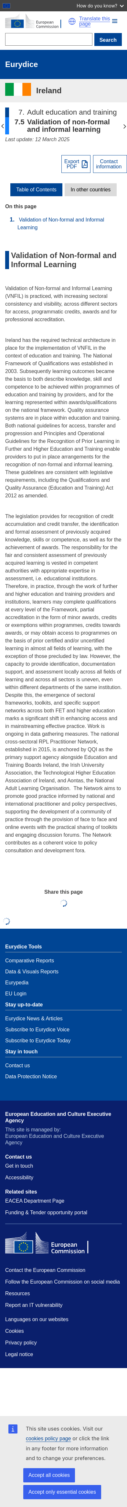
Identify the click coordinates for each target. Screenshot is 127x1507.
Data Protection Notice (31, 1076)
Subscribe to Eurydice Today (37, 1040)
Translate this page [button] (94, 21)
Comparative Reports (29, 960)
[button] (114, 21)
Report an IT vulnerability (34, 1305)
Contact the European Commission (45, 1270)
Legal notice (19, 1354)
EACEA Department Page (34, 1201)
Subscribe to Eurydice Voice (37, 1029)
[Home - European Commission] (36, 21)
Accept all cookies (49, 1475)
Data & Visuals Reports (31, 971)
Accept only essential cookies (62, 1492)
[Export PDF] (75, 164)
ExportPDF (71, 164)
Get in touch (19, 1166)
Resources (17, 1293)
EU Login (15, 993)
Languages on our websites (37, 1319)
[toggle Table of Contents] (36, 189)
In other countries (91, 189)
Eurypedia (16, 982)
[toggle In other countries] (91, 189)
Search (108, 40)
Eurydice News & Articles (34, 1018)
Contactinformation (109, 164)
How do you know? (100, 5)
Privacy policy (21, 1342)
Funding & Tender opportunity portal (46, 1212)
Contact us (17, 1065)
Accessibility (19, 1177)
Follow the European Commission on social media (62, 1282)
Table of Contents (36, 189)
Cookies (14, 1331)
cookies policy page (48, 1438)
